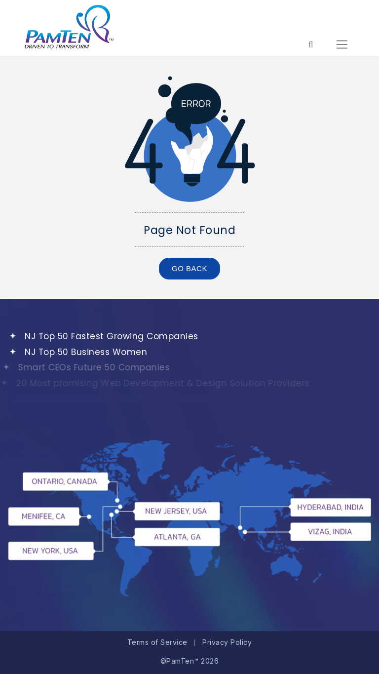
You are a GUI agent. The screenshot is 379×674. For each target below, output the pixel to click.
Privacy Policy (227, 642)
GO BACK (189, 268)
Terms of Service (157, 642)
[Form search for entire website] (311, 44)
